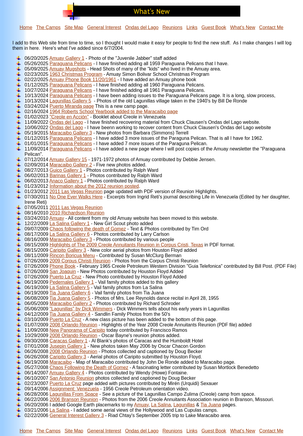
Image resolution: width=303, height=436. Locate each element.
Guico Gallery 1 (66, 170)
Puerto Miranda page (72, 106)
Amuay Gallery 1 (66, 58)
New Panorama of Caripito (77, 330)
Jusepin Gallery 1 (68, 346)
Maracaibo (61, 362)
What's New (242, 27)
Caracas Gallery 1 (69, 340)
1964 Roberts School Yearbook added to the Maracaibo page (114, 111)
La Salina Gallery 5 (70, 287)
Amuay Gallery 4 (66, 372)
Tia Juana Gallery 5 (69, 298)
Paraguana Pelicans (71, 63)
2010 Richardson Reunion (77, 212)
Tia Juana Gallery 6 (69, 292)
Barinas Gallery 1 (68, 175)
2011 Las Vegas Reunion (76, 191)
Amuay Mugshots (67, 68)
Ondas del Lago (142, 27)
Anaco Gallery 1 (66, 180)
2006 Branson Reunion (74, 399)
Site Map (74, 27)
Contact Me (271, 27)
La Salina (161, 404)
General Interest (104, 27)
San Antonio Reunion (72, 378)
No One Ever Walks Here (76, 196)
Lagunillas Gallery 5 (70, 100)
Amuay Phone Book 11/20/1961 (82, 79)
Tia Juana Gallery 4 (69, 314)
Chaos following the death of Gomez (88, 228)
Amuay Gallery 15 (68, 159)
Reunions (172, 27)
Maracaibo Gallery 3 (71, 132)
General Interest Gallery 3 (77, 415)
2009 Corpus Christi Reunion (80, 260)
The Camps (48, 27)
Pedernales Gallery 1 (72, 282)
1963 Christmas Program (76, 74)
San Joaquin (63, 271)
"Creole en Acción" (69, 116)
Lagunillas (184, 404)
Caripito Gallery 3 (68, 250)
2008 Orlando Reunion (73, 324)
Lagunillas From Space (74, 394)
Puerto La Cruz (66, 276)
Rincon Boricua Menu (72, 255)
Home (26, 27)
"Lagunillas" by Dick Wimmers (81, 308)
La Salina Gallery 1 (70, 223)
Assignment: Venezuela (74, 388)
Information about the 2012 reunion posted (94, 186)
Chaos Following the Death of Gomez (89, 367)
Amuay (56, 218)
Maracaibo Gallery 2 (71, 164)
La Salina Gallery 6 (70, 234)
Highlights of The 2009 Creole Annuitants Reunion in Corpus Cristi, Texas (126, 244)
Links (191, 27)
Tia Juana (211, 404)
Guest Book (214, 27)
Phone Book (62, 266)
